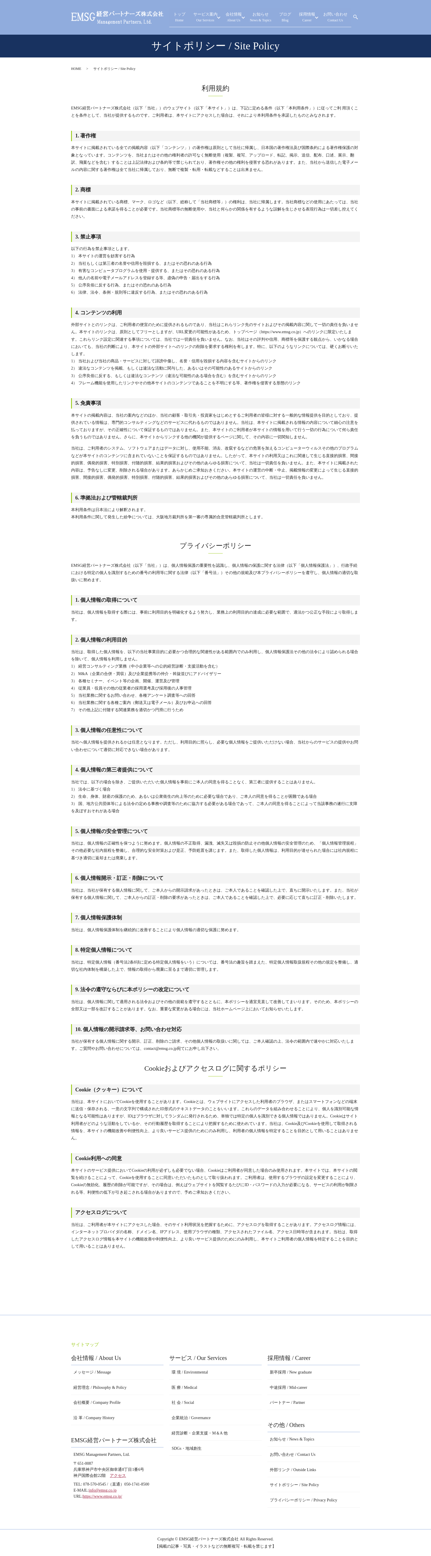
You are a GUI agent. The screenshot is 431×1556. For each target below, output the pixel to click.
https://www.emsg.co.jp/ (102, 1496)
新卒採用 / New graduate (291, 1372)
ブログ (289, 17)
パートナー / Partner (287, 1402)
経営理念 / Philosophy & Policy (100, 1387)
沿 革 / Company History (93, 1418)
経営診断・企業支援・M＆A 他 (199, 1433)
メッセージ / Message (92, 1372)
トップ (188, 17)
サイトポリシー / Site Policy (294, 1485)
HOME (76, 69)
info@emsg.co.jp (102, 1490)
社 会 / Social (183, 1402)
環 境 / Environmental (190, 1372)
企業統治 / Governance (191, 1418)
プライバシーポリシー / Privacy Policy (303, 1500)
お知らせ (267, 17)
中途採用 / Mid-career (288, 1387)
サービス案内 (211, 17)
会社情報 (240, 17)
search (355, 17)
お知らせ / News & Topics (292, 1439)
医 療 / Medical (184, 1387)
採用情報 (308, 17)
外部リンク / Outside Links (293, 1470)
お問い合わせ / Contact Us (292, 1454)
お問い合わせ (337, 17)
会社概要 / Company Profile (96, 1402)
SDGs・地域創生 (186, 1448)
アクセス (118, 1475)
